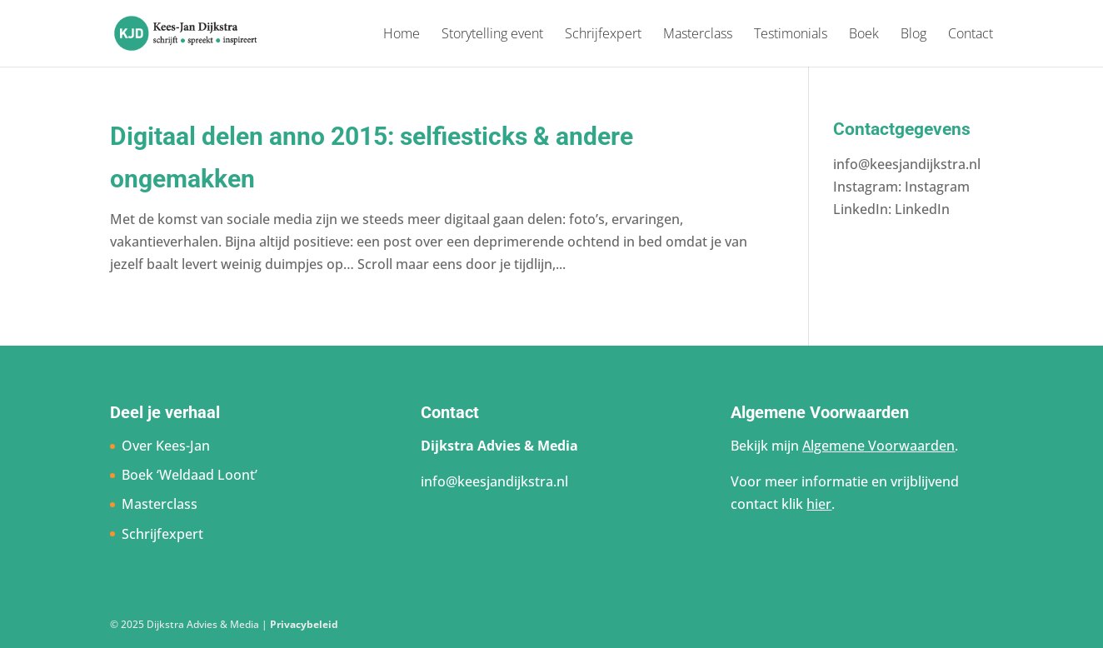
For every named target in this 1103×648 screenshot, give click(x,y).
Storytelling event (492, 34)
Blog (913, 34)
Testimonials (790, 34)
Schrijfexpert (603, 34)
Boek (864, 34)
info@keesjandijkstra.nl (907, 164)
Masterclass (697, 34)
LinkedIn (922, 209)
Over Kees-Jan (166, 445)
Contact (970, 34)
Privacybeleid (304, 624)
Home (401, 34)
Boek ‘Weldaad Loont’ (189, 475)
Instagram (937, 186)
